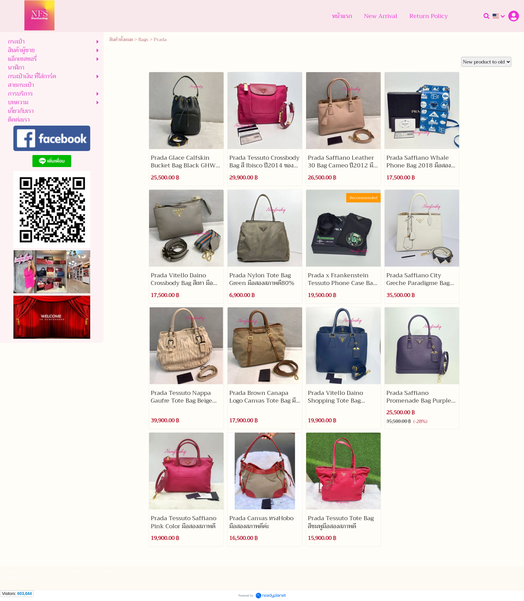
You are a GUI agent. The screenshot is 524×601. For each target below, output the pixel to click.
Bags (143, 39)
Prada (160, 39)
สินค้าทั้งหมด (121, 39)
